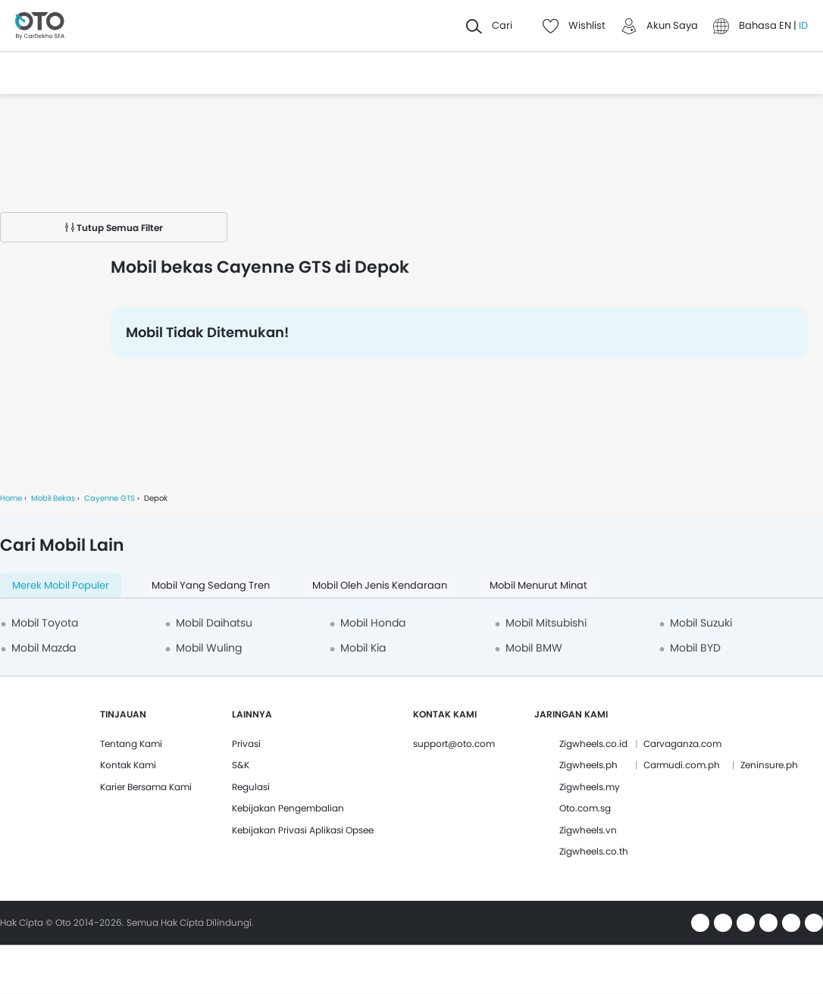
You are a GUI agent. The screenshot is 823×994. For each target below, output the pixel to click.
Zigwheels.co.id (593, 743)
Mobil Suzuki (701, 622)
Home (11, 498)
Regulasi (251, 786)
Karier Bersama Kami (146, 786)
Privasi (246, 743)
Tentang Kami (131, 743)
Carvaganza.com (682, 743)
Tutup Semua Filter (114, 227)
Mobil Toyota (44, 622)
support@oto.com (454, 743)
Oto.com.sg (585, 808)
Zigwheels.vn (588, 830)
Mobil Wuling (209, 647)
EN (786, 25)
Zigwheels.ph (588, 764)
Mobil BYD (695, 647)
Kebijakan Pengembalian (288, 808)
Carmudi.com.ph (681, 764)
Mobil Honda (372, 622)
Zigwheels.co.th (593, 851)
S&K (240, 764)
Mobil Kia (363, 647)
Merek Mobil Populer (60, 585)
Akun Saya (672, 25)
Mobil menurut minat (538, 585)
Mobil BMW (533, 647)
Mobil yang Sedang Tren (211, 585)
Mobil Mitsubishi (546, 622)
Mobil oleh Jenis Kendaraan (379, 585)
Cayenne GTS (109, 498)
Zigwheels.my (589, 786)
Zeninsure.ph (769, 764)
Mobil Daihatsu (214, 622)
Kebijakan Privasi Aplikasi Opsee (303, 830)
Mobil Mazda (43, 647)
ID (803, 25)
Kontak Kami (128, 764)
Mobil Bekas (53, 498)
